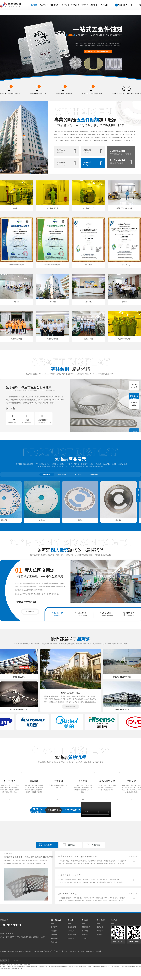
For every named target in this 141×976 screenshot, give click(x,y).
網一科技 (81, 951)
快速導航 (101, 920)
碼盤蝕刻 (46, 474)
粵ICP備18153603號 (93, 951)
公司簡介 (54, 927)
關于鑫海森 (55, 5)
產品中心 (44, 5)
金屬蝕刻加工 (18, 960)
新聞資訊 (94, 5)
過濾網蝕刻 (94, 474)
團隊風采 (54, 938)
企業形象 (54, 934)
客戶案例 (65, 5)
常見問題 (96, 845)
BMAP (57, 951)
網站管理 (48, 951)
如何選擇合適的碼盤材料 (69, 893)
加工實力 (54, 942)
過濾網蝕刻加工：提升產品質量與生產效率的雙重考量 (28, 857)
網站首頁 (34, 5)
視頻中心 (84, 5)
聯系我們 (104, 5)
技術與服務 (75, 5)
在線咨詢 (31, 611)
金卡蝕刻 (78, 474)
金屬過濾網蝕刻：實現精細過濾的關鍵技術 (77, 856)
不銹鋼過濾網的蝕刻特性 (69, 875)
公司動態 (48, 845)
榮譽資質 (54, 931)
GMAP (65, 951)
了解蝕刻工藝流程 (53, 810)
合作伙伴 (100, 927)
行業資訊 (72, 845)
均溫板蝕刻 (62, 474)
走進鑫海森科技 (117, 151)
